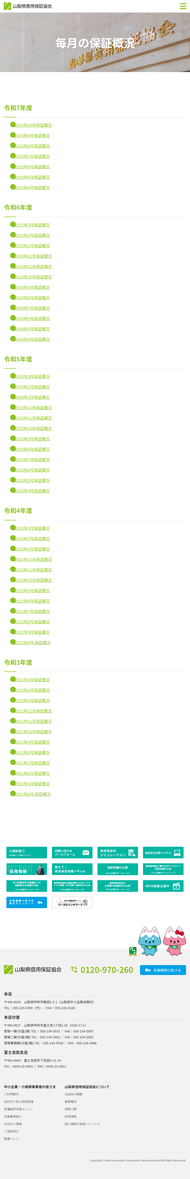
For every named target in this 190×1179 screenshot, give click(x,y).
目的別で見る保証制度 (19, 1101)
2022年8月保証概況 (32, 601)
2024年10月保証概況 (33, 277)
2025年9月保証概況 (32, 135)
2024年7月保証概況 (32, 308)
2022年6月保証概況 (32, 622)
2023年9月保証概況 (32, 439)
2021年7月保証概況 (32, 763)
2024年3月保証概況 (32, 376)
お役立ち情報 (13, 1124)
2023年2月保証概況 (32, 538)
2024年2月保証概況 (32, 387)
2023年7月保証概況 (32, 459)
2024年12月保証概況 (33, 256)
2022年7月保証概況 (32, 611)
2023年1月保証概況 (32, 549)
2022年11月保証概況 (33, 570)
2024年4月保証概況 (32, 339)
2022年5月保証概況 (32, 632)
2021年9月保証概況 (32, 742)
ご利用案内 (11, 1094)
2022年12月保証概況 (33, 559)
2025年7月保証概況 (32, 156)
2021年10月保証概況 (33, 732)
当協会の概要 (73, 1094)
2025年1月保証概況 (32, 246)
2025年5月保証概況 (32, 177)
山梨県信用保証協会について (87, 1086)
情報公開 (70, 1109)
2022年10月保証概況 (33, 580)
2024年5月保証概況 (32, 329)
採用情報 (70, 1116)
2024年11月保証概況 (33, 266)
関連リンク (11, 1138)
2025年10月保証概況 (33, 125)
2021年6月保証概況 (32, 773)
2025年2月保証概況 (32, 235)
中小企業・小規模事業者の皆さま (30, 1086)
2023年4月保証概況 (32, 491)
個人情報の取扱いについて (82, 1124)
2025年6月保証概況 (32, 167)
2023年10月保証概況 (33, 428)
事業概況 (70, 1101)
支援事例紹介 (13, 1116)
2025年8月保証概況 (32, 146)
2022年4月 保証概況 (32, 642)
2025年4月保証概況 (32, 187)
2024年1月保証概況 (32, 397)
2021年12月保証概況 (33, 711)
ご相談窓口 (11, 1131)
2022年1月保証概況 (32, 700)
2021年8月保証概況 (32, 752)
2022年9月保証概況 (32, 590)
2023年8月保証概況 (32, 449)
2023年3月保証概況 (32, 528)
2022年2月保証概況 (32, 690)
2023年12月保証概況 (33, 407)
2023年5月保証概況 (32, 480)
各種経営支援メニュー (19, 1109)
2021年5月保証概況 (32, 784)
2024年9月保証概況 (32, 287)
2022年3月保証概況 (32, 680)
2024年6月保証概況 (32, 318)
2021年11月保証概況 (33, 721)
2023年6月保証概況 (32, 470)
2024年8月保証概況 (32, 298)
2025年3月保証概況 (32, 225)
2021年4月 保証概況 (32, 794)
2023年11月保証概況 (33, 418)
